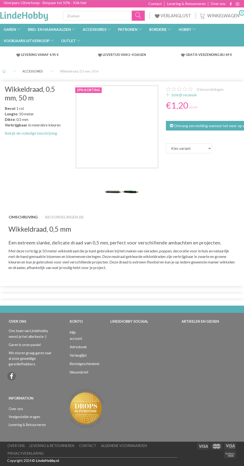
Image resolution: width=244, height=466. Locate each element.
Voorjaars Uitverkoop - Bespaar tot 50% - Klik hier (45, 2)
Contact (155, 3)
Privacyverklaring (25, 453)
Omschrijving (23, 217)
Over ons (218, 3)
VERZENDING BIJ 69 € (215, 55)
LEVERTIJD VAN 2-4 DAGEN (124, 55)
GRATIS (192, 55)
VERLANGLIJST (173, 15)
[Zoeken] (138, 15)
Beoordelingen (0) (64, 217)
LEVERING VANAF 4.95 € (40, 55)
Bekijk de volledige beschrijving (31, 133)
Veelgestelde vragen (24, 417)
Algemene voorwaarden (124, 446)
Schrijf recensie (184, 94)
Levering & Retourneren (186, 3)
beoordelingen (210, 89)
